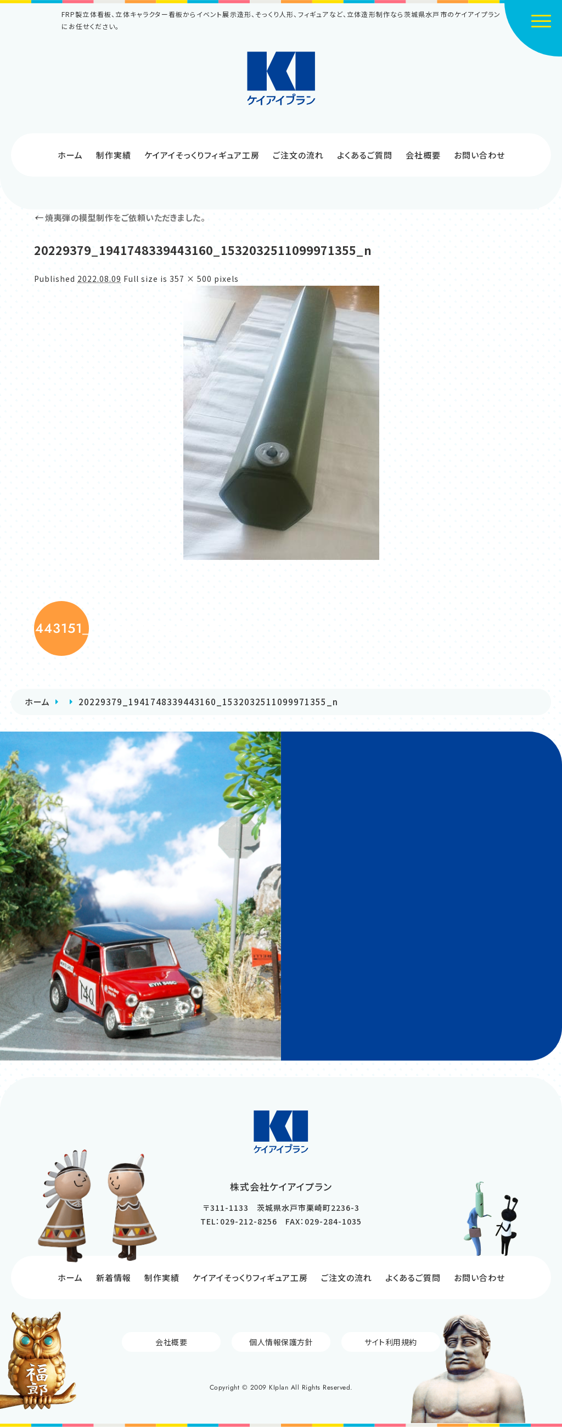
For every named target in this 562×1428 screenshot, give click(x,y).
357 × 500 (191, 278)
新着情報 (113, 1277)
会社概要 (423, 155)
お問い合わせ (479, 155)
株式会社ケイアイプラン (281, 78)
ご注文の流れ (298, 155)
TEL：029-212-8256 (238, 1221)
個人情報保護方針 (281, 1341)
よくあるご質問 (364, 155)
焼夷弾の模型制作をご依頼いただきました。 (119, 217)
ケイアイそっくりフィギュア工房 (202, 155)
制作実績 (113, 155)
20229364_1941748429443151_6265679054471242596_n (61, 628)
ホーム (70, 155)
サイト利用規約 (390, 1341)
